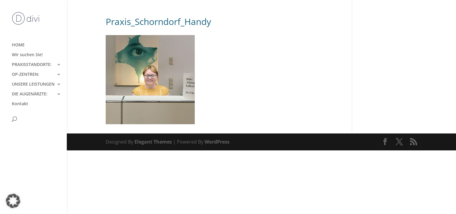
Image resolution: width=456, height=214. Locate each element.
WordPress (217, 142)
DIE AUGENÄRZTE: (30, 94)
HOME (18, 45)
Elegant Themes (153, 142)
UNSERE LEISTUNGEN (33, 84)
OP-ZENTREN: (25, 74)
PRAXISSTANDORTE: (32, 64)
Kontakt (20, 104)
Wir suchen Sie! (27, 55)
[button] (13, 201)
